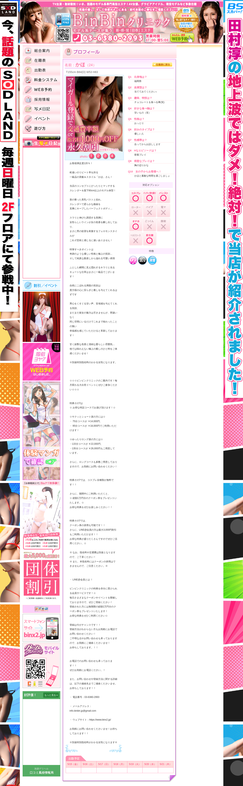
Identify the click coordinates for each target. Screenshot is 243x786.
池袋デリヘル (41, 768)
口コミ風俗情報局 (42, 772)
